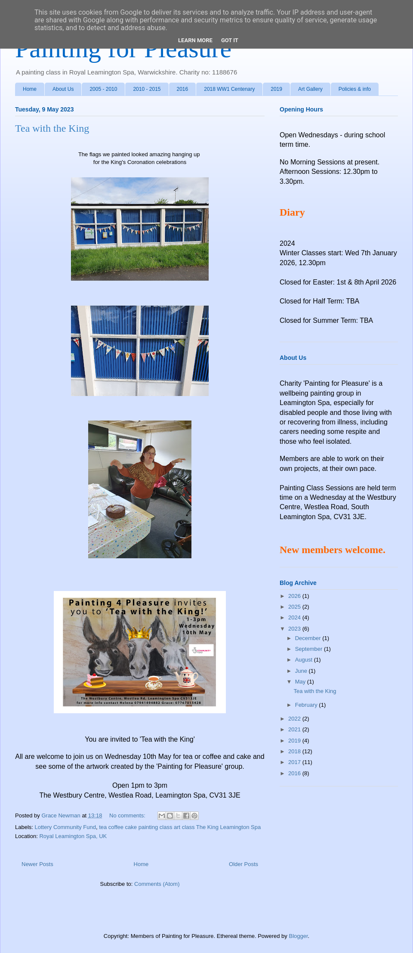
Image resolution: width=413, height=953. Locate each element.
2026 (295, 596)
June (302, 671)
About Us (63, 89)
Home (30, 89)
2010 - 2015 (146, 89)
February (307, 705)
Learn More (195, 40)
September (309, 649)
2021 (295, 729)
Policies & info (355, 89)
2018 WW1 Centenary (229, 89)
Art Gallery (310, 89)
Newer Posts (37, 864)
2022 (295, 718)
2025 (295, 606)
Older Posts (243, 864)
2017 (295, 762)
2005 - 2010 (103, 89)
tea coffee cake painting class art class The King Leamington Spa (180, 827)
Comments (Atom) (156, 884)
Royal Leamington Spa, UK (73, 836)
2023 (295, 628)
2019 (276, 89)
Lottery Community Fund (65, 827)
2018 (295, 751)
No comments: (128, 815)
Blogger (298, 936)
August (304, 659)
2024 (295, 617)
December (309, 638)
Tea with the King (52, 128)
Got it (229, 40)
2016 (182, 89)
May (301, 681)
